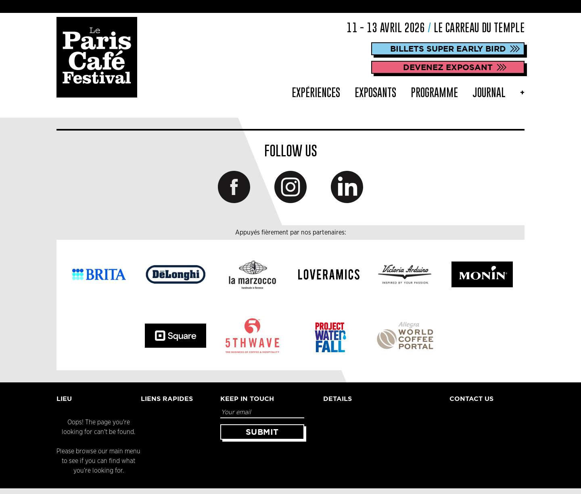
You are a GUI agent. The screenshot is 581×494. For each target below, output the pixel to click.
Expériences (316, 92)
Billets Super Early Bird (448, 48)
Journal (489, 92)
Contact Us (471, 398)
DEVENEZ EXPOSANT (448, 67)
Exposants (375, 92)
